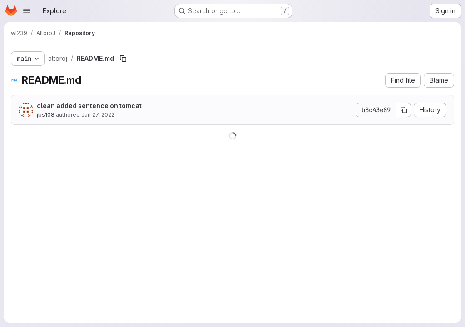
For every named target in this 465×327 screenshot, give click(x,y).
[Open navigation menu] (27, 11)
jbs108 (45, 114)
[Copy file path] (123, 58)
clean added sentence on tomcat (89, 105)
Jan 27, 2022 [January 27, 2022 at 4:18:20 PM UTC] (97, 114)
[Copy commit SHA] (403, 110)
